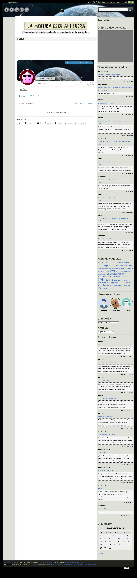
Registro (9, 2)
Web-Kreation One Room (75, 562)
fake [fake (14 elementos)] (111, 268)
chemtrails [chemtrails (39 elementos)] (122, 262)
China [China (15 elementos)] (129, 263)
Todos (75, 103)
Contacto (105, 2)
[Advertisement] (55, 50)
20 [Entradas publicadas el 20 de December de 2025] (123, 542)
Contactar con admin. (46, 562)
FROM (100, 488)
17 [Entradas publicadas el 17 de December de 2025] (110, 542)
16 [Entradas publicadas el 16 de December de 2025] (105, 542)
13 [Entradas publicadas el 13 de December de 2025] (123, 538)
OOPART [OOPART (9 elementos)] (124, 277)
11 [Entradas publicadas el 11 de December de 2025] (114, 538)
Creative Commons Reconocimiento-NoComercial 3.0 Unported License (73, 564)
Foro (131, 2)
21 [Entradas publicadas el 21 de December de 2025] (128, 542)
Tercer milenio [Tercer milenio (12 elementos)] (118, 285)
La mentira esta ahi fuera (11, 562)
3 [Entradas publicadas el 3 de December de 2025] (109, 535)
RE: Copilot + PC (103, 381)
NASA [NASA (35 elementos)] (113, 276)
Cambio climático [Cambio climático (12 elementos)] (111, 263)
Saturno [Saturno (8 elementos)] (120, 282)
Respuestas (89, 103)
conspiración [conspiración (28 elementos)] (107, 265)
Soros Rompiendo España (106, 470)
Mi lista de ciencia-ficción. (106, 416)
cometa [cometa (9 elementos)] (100, 265)
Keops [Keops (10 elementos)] (104, 274)
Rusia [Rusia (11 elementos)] (116, 283)
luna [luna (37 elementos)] (109, 274)
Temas (81, 103)
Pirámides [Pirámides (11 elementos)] (101, 283)
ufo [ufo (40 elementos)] (99, 288)
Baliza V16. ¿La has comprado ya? (109, 75)
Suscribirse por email (119, 2)
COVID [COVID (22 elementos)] (116, 266)
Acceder (16, 2)
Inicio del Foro (72, 63)
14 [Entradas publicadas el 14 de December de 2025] (128, 538)
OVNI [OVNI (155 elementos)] (101, 279)
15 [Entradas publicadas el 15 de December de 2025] (101, 542)
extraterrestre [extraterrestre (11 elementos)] (106, 268)
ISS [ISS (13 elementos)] (125, 271)
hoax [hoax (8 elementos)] (117, 271)
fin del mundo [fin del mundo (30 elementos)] (127, 268)
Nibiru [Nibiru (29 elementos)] (118, 277)
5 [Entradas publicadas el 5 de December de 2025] (118, 535)
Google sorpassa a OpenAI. (106, 434)
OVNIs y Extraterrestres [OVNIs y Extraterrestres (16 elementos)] (114, 280)
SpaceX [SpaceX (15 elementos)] (128, 283)
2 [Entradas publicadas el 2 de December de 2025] (104, 535)
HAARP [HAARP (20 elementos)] (113, 271)
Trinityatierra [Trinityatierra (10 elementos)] (126, 285)
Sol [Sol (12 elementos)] (124, 283)
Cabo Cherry (102, 452)
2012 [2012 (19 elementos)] (99, 263)
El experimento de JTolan (106, 103)
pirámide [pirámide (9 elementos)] (125, 280)
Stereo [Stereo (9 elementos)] (111, 285)
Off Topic (96, 2)
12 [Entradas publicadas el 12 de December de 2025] (119, 538)
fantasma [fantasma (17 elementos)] (117, 268)
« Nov (101, 553)
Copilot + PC (102, 509)
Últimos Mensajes (85, 63)
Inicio (88, 2)
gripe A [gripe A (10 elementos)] (100, 271)
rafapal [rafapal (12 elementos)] (112, 283)
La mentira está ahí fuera (20, 564)
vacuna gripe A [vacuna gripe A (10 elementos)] (105, 288)
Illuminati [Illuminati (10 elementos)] (121, 271)
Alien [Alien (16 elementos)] (103, 263)
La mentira (34, 564)
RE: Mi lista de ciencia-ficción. (107, 345)
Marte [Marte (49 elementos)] (114, 273)
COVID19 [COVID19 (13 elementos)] (123, 266)
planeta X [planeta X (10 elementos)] (106, 283)
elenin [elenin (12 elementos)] (99, 268)
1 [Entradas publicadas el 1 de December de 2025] (100, 535)
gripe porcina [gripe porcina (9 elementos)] (105, 271)
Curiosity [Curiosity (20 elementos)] (129, 266)
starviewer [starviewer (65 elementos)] (103, 285)
